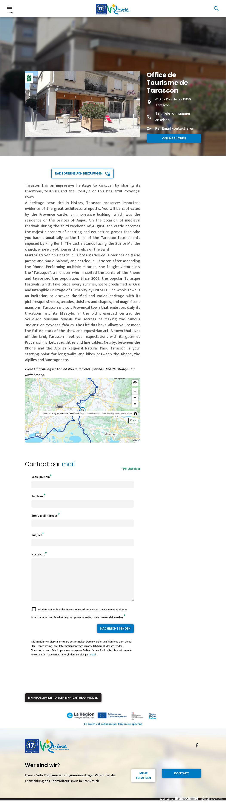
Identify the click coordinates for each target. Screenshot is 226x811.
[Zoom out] (135, 397)
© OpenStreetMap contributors (111, 414)
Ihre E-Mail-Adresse (44, 515)
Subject (36, 535)
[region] (82, 410)
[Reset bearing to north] (135, 404)
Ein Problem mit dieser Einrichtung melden (63, 705)
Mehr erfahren (143, 783)
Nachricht (38, 554)
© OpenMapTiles (90, 414)
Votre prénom (40, 476)
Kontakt (181, 781)
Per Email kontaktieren (174, 128)
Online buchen (174, 138)
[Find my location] (135, 383)
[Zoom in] (135, 391)
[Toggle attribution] (135, 413)
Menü (9, 9)
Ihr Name (37, 496)
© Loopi (128, 414)
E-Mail (93, 662)
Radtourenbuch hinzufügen (78, 173)
